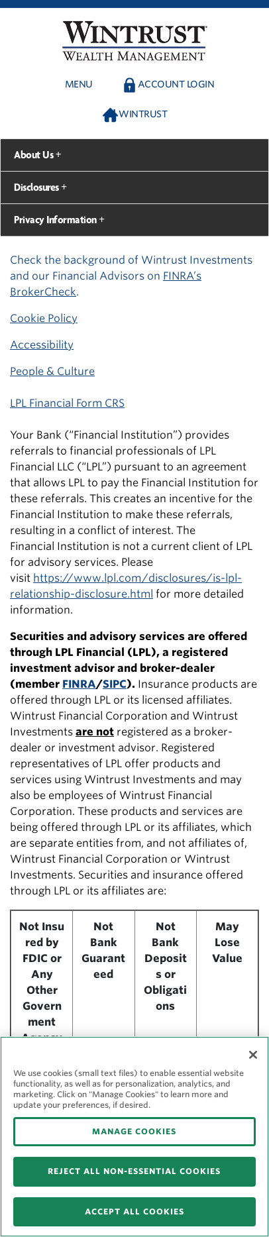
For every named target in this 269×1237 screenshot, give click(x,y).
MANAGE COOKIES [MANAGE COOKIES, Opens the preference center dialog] (134, 1131)
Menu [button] (79, 84)
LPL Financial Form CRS (67, 403)
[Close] (253, 1054)
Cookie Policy (44, 318)
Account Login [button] (176, 84)
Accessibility (42, 345)
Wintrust (143, 114)
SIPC (115, 684)
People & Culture (52, 371)
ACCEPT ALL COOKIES (134, 1211)
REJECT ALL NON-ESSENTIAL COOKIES (134, 1171)
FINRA (79, 684)
